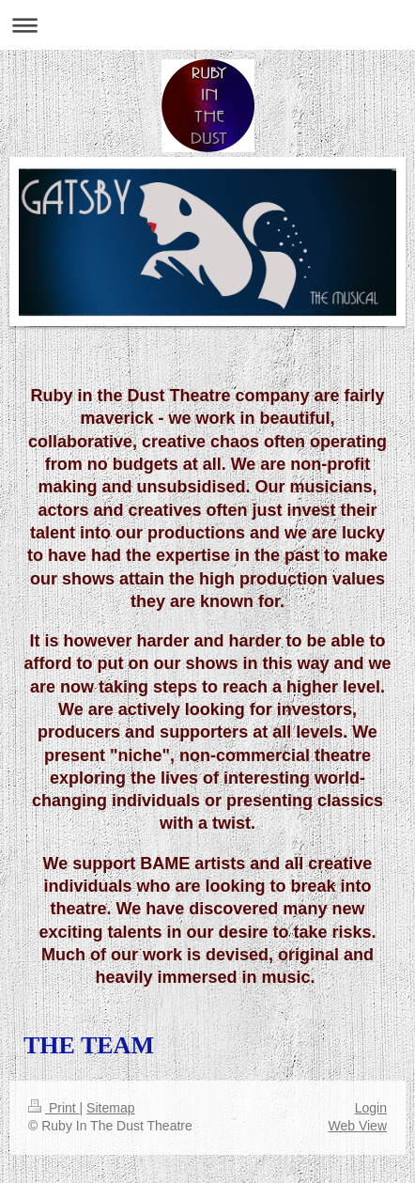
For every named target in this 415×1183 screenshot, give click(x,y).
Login (371, 1107)
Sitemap (110, 1107)
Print (54, 1107)
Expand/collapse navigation (207, 25)
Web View (357, 1125)
